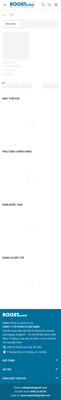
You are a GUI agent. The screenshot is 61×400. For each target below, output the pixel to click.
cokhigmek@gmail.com (34, 387)
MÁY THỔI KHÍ (10, 98)
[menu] (5, 5)
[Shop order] (13, 24)
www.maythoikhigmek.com (35, 395)
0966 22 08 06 (24, 347)
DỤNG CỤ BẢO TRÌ (13, 257)
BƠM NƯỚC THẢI (12, 204)
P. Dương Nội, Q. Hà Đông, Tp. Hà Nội (27, 352)
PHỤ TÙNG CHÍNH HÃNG (17, 151)
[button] (43, 5)
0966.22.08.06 (38, 391)
